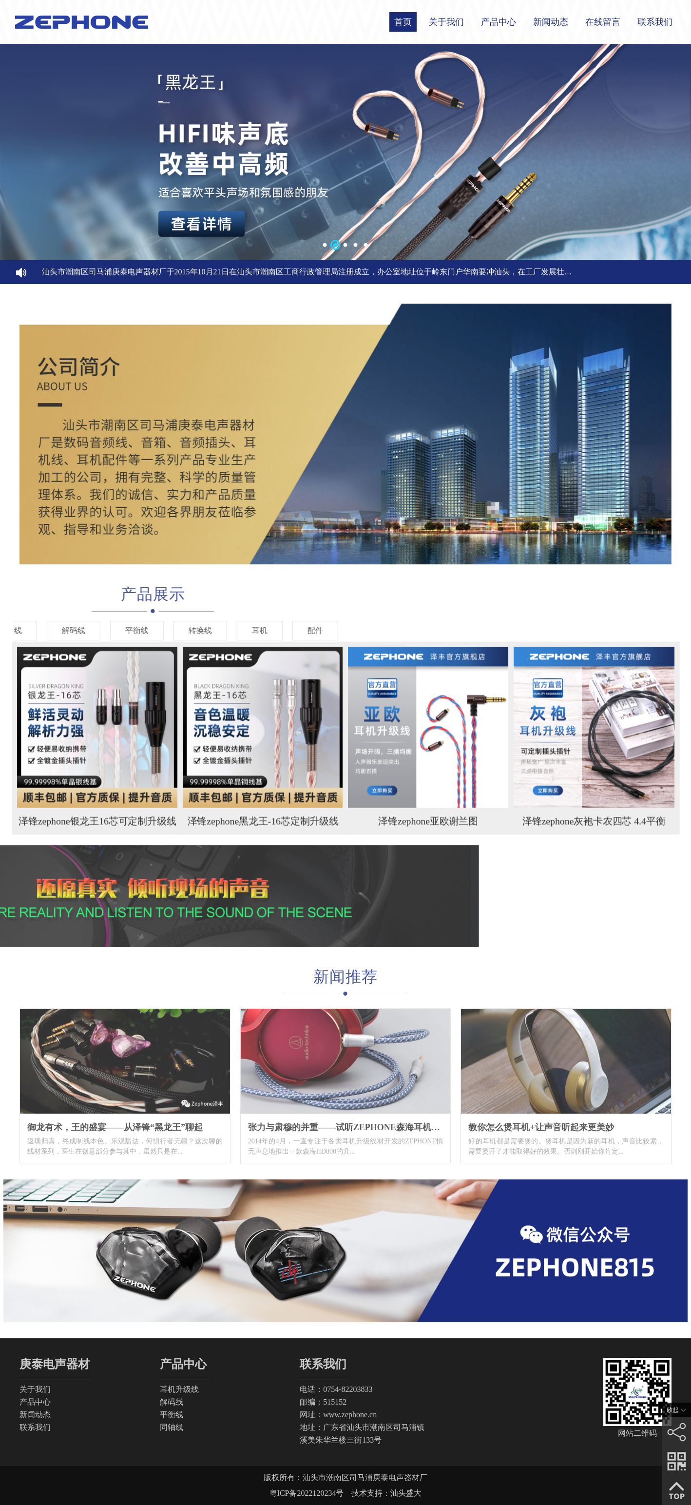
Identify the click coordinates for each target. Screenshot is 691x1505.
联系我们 (654, 22)
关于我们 (446, 22)
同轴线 (171, 1427)
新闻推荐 (345, 976)
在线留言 (602, 22)
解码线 (171, 1402)
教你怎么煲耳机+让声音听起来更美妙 (541, 1127)
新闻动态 (550, 22)
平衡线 (171, 1414)
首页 (403, 22)
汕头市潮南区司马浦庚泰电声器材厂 (365, 1477)
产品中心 (498, 22)
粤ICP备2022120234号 (306, 1493)
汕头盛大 (406, 1493)
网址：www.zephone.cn (338, 1414)
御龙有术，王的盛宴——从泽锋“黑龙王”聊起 (115, 1127)
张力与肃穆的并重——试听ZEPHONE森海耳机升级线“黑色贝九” (374, 1127)
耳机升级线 (179, 1389)
